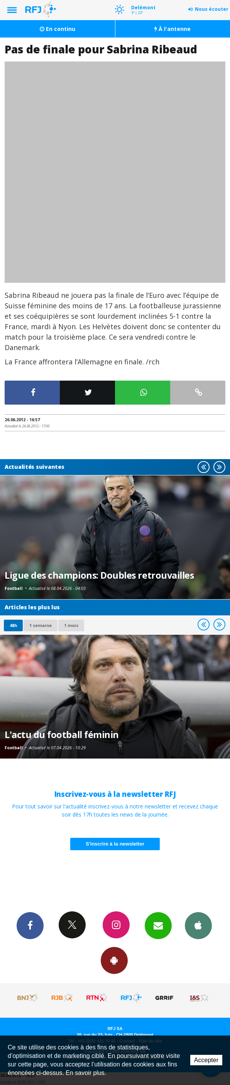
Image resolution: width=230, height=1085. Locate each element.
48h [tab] (13, 625)
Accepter (206, 1060)
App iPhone (198, 925)
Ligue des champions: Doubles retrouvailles (99, 575)
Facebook (30, 925)
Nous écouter (211, 9)
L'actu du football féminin (62, 734)
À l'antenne (172, 28)
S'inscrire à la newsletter (115, 844)
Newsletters (158, 925)
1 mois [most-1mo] (71, 625)
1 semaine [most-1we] (40, 625)
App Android (114, 960)
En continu (57, 28)
